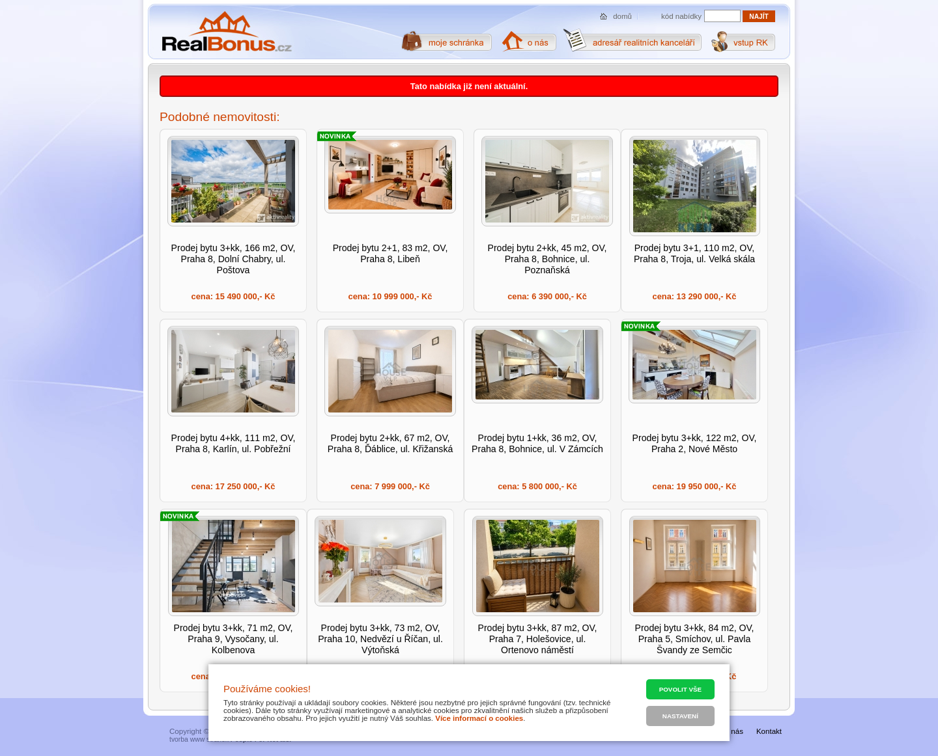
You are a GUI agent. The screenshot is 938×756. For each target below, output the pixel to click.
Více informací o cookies (479, 718)
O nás (733, 731)
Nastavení (680, 716)
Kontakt (769, 731)
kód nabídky (681, 16)
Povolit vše (680, 689)
